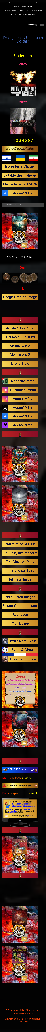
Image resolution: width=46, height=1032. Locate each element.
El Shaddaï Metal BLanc (32, 24)
